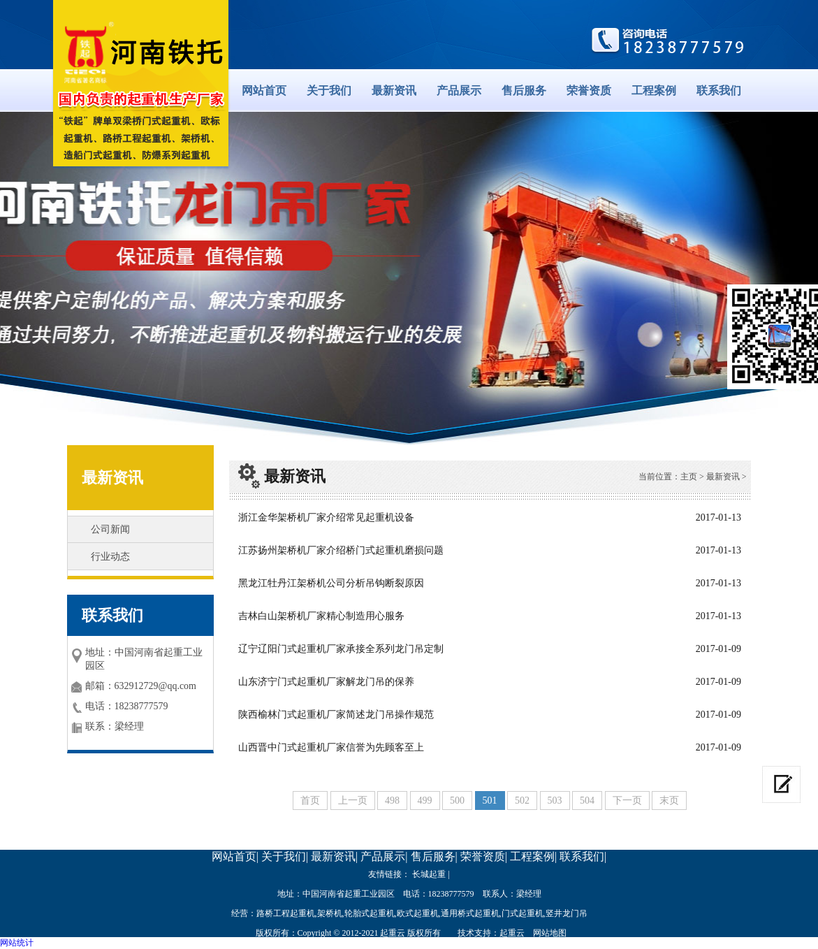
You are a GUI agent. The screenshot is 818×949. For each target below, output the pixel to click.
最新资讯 (394, 90)
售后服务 (524, 90)
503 (555, 800)
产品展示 (459, 90)
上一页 (352, 800)
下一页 (627, 800)
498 (392, 800)
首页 (310, 800)
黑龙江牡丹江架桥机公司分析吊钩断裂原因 (331, 583)
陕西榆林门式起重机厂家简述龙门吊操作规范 (336, 714)
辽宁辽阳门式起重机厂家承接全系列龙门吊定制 (341, 649)
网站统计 (17, 943)
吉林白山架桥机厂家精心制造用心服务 (321, 616)
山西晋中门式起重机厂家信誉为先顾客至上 (331, 747)
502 (522, 800)
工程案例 (653, 90)
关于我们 (329, 90)
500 (457, 800)
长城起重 (429, 874)
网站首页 (264, 90)
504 (587, 800)
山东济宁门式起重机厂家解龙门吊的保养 (326, 681)
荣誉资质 (589, 90)
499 (425, 800)
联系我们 (718, 90)
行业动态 (110, 556)
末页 (669, 800)
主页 (688, 476)
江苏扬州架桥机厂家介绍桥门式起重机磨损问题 (341, 550)
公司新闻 (110, 529)
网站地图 (550, 933)
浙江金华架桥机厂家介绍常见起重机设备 (326, 517)
